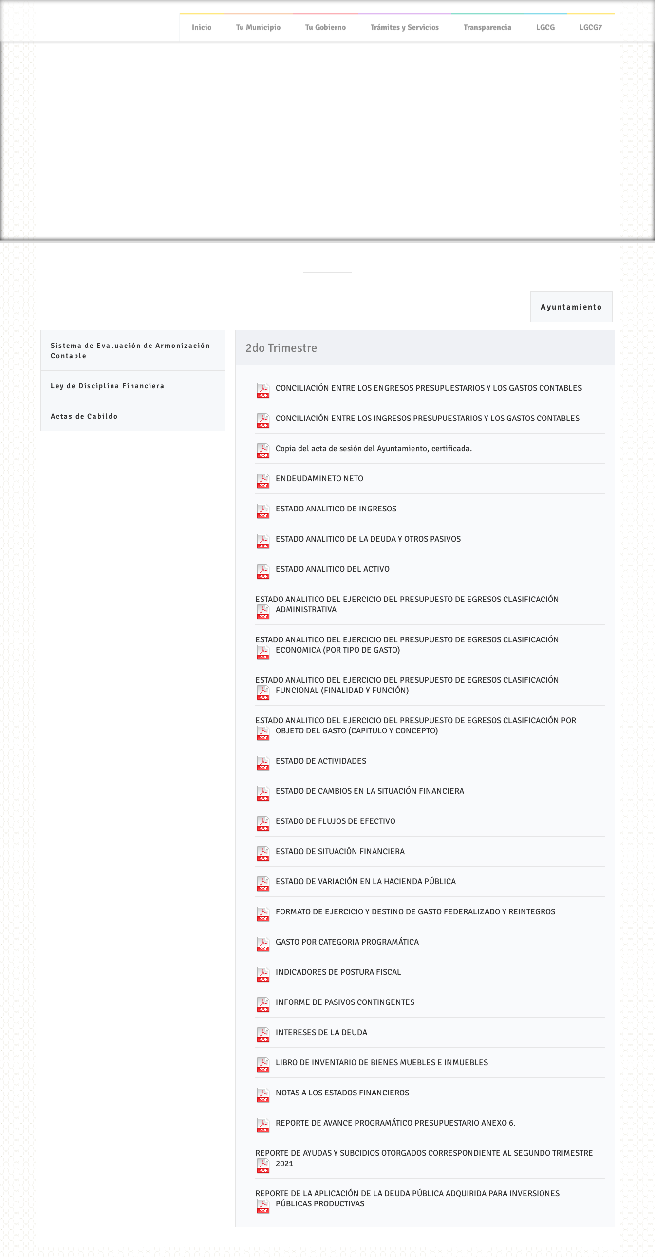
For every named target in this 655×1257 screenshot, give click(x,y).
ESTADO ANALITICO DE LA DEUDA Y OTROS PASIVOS (368, 539)
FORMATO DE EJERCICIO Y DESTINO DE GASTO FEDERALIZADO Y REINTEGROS (415, 912)
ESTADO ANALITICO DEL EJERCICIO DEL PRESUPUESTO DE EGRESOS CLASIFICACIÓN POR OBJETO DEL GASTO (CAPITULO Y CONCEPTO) (415, 725)
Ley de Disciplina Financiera (108, 386)
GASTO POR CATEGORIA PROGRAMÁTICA (347, 942)
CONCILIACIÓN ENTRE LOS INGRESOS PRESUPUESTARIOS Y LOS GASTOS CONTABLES (428, 418)
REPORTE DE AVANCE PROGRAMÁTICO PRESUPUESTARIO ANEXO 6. (395, 1123)
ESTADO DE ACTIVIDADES (321, 761)
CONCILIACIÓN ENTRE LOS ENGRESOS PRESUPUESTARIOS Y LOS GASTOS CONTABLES (429, 388)
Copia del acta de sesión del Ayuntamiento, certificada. (374, 448)
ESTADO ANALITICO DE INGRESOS (336, 509)
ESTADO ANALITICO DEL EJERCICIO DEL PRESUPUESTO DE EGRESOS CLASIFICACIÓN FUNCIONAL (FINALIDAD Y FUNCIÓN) (407, 685)
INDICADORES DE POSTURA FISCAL (338, 972)
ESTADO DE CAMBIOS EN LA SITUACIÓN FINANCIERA (370, 791)
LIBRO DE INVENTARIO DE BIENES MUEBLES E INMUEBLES (382, 1062)
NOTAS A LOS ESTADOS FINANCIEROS (342, 1093)
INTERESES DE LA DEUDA (321, 1032)
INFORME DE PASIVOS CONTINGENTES (345, 1002)
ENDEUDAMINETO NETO (319, 479)
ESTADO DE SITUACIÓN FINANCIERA (340, 851)
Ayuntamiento (571, 307)
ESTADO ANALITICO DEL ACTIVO (333, 569)
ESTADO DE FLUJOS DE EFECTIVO (335, 821)
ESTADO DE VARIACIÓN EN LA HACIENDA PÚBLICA (366, 881)
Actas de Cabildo (84, 416)
